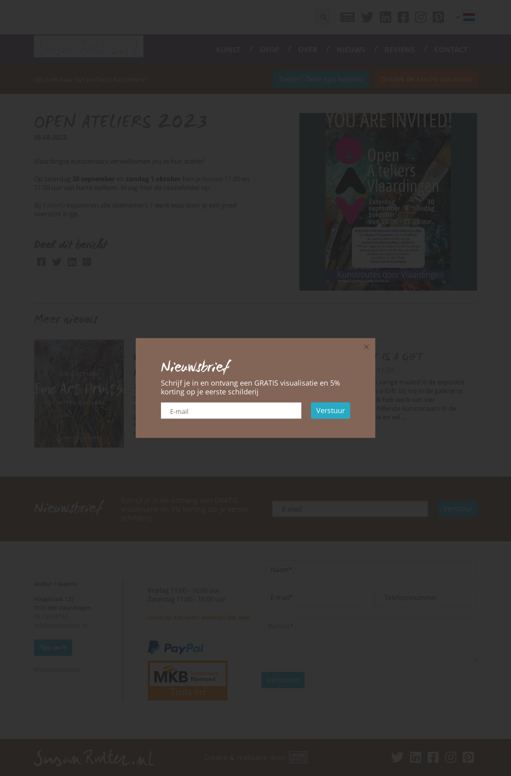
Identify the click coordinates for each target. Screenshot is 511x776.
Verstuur (330, 410)
